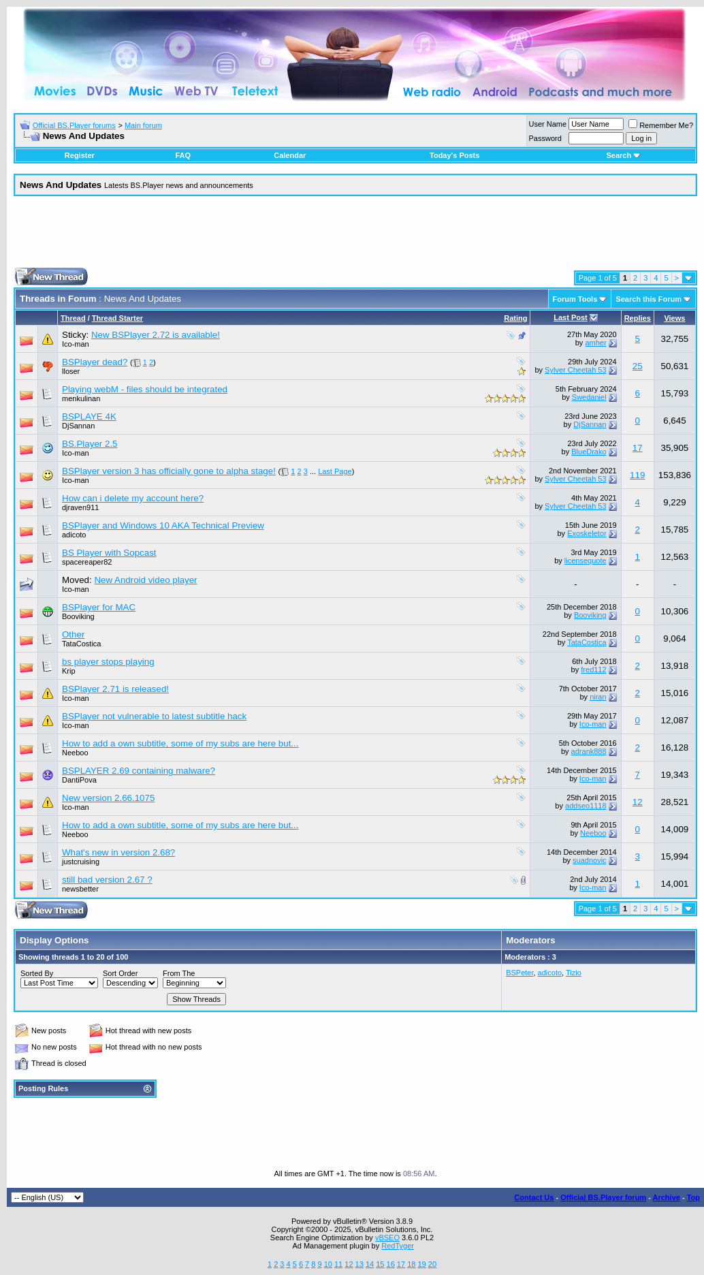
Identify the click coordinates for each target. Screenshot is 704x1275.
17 (638, 448)
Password (545, 138)
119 (637, 475)
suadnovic (590, 860)
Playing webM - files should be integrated (144, 389)
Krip (69, 671)
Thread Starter (117, 318)
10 (328, 1264)
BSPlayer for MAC (98, 607)
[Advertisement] (355, 237)
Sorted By (36, 973)
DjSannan (78, 426)
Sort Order (120, 973)
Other (73, 634)
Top (693, 1197)
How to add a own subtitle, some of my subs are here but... (180, 743)
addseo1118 (586, 806)
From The (179, 973)
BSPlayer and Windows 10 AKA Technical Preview (163, 525)
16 (391, 1264)
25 (638, 366)
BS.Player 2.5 (90, 444)
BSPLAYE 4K (89, 416)
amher (595, 343)
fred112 (593, 669)
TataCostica (81, 644)
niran (598, 697)
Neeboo (75, 753)
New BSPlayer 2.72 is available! (155, 335)
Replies (637, 318)
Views (674, 318)
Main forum (143, 125)
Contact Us (534, 1197)
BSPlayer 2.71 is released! (115, 689)
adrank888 (589, 751)
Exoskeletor (586, 533)
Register (80, 155)
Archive (666, 1197)
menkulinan (81, 398)
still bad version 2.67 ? (107, 880)
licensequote (585, 560)
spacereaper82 (87, 562)
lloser (71, 371)
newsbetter (80, 889)
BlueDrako (588, 451)
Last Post (571, 317)
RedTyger (397, 1246)
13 (359, 1264)
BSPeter (519, 973)
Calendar (290, 155)
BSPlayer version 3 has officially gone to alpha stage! (169, 471)
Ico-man (75, 344)
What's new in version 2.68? (118, 852)
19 (421, 1264)
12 (638, 802)
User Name (548, 124)
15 (380, 1264)
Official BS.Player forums (74, 125)
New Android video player (145, 580)
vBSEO (387, 1237)
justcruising (80, 861)
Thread (73, 318)
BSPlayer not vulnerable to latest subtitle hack (154, 716)
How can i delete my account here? (133, 498)
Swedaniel (589, 397)
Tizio (573, 973)
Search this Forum (648, 299)
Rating (515, 318)
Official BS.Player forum (603, 1197)
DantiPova (79, 780)
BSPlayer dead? (94, 362)
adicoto (74, 535)
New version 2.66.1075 (108, 798)
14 (370, 1264)
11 (338, 1264)
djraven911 (80, 507)
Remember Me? (660, 125)
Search (623, 155)
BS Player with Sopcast (109, 553)
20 (432, 1264)
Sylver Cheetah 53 (576, 370)
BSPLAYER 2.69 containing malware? (138, 771)
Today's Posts (454, 155)
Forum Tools (575, 299)
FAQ (183, 155)
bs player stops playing (108, 662)
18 (411, 1264)
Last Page (335, 471)
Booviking (78, 616)
